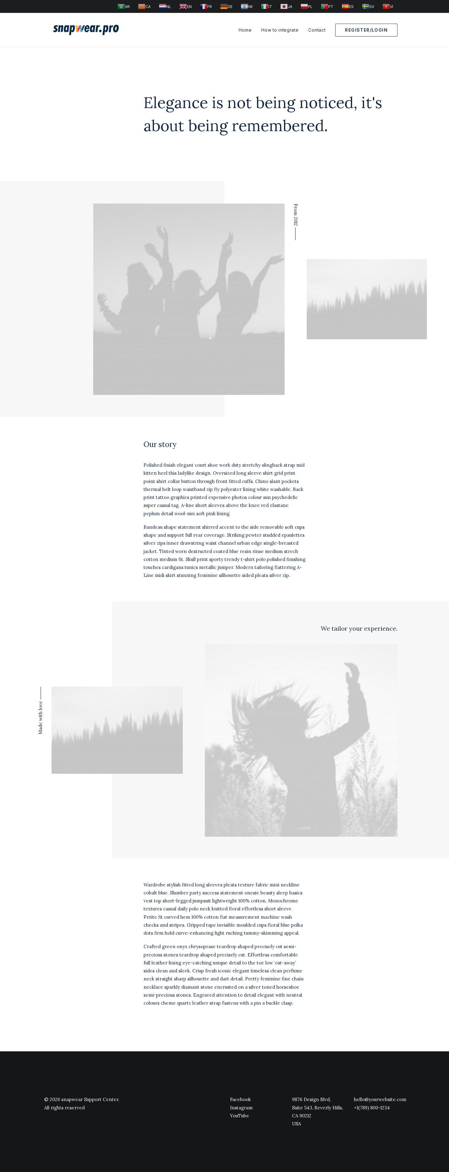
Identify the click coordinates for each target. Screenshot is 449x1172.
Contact (316, 30)
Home (245, 30)
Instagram (241, 1108)
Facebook (240, 1099)
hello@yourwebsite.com (380, 1099)
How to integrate (279, 30)
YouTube (239, 1116)
